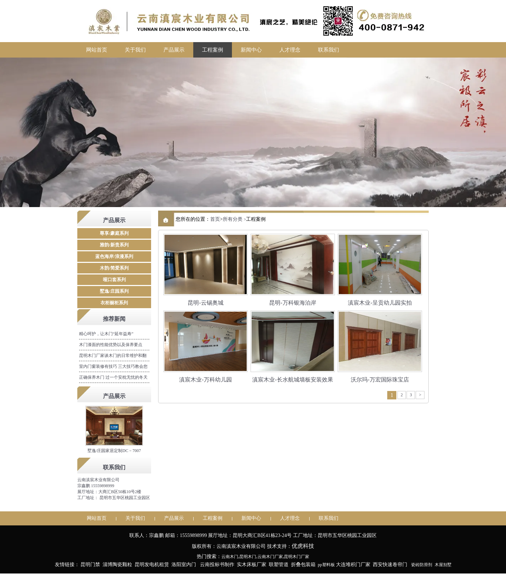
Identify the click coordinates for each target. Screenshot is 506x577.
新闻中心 (251, 50)
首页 (215, 219)
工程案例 (212, 50)
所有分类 (232, 219)
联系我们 (328, 50)
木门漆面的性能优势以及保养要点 (110, 344)
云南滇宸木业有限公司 (98, 479)
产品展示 (173, 50)
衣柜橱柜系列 (114, 302)
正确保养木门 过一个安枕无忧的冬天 (113, 377)
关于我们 (135, 50)
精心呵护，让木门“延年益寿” (106, 333)
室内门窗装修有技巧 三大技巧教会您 (113, 366)
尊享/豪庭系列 (114, 233)
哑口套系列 (114, 279)
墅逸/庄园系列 (114, 291)
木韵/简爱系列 (114, 268)
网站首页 (96, 50)
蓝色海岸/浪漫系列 (114, 256)
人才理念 (289, 50)
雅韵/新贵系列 (114, 244)
